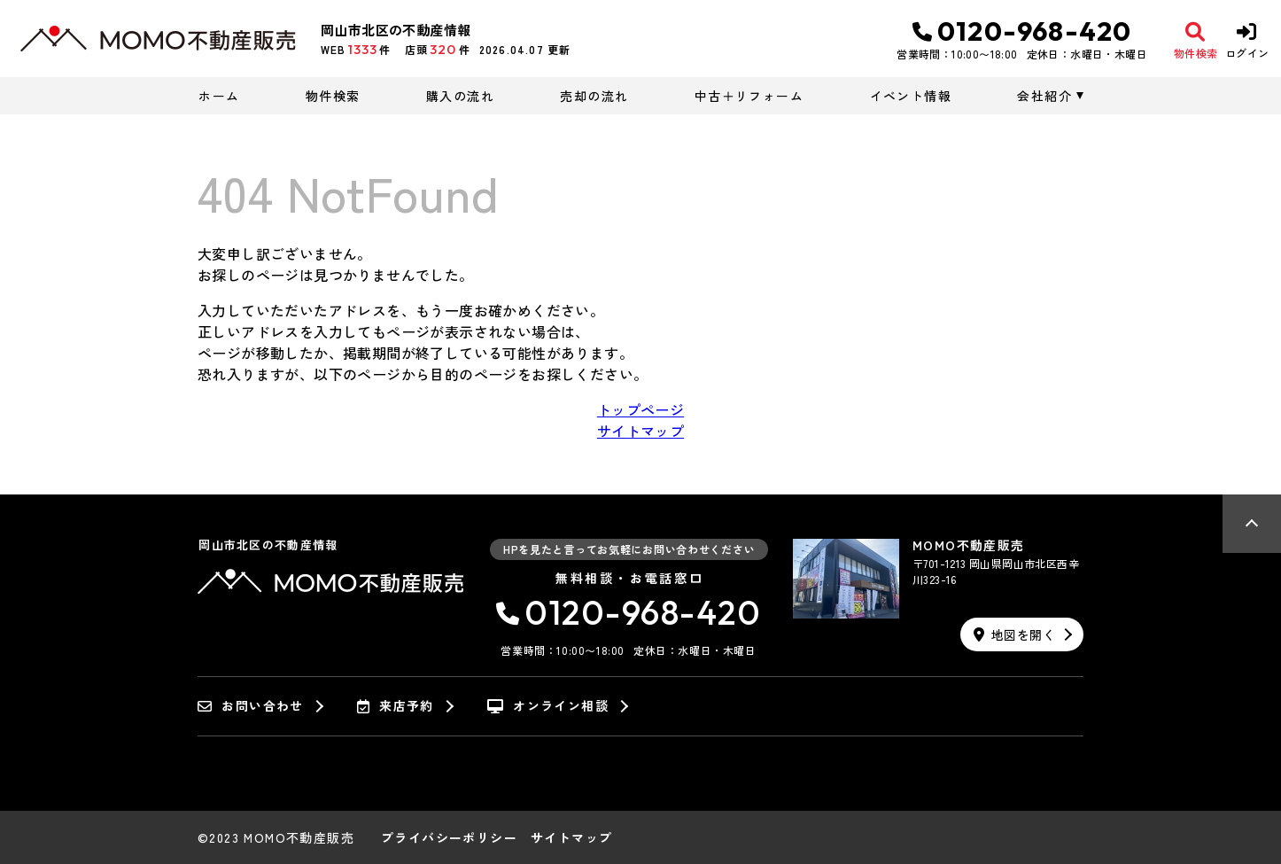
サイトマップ (640, 430)
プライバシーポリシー (449, 837)
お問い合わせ (251, 706)
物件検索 (333, 96)
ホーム (218, 96)
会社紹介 (1044, 96)
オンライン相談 (548, 706)
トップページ (640, 409)
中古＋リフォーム (749, 96)
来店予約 (395, 706)
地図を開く (1014, 634)
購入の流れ (460, 96)
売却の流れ (594, 96)
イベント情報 (910, 96)
